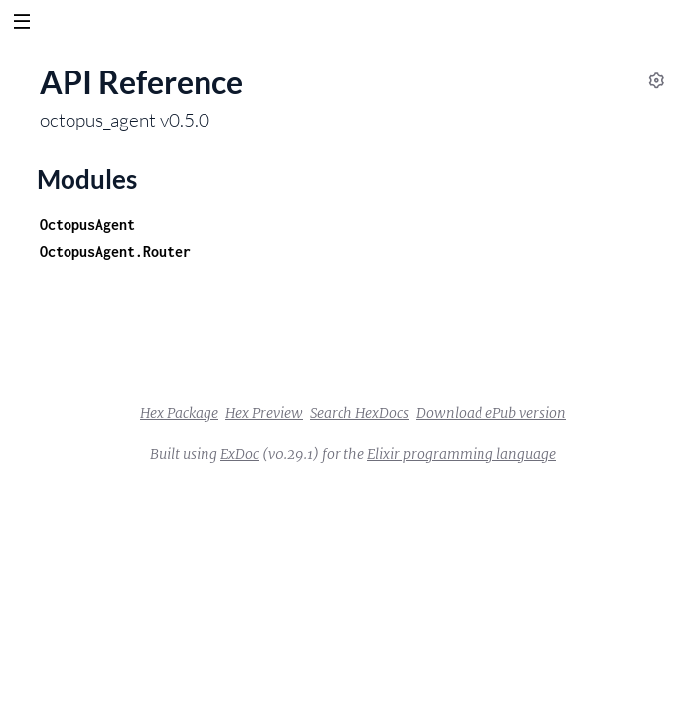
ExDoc (239, 454)
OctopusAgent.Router (115, 251)
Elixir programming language (461, 454)
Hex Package (179, 413)
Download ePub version (491, 413)
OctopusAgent (87, 224)
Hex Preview (264, 413)
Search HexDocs (359, 413)
